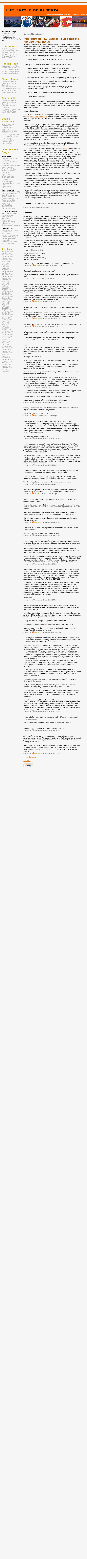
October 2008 (6, 313)
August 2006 (6, 270)
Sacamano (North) (8, 52)
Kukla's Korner (7, 232)
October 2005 (6, 253)
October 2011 (6, 358)
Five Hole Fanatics (9, 181)
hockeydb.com (7, 138)
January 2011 (6, 351)
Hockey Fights (7, 142)
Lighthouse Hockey (8, 222)
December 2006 (7, 276)
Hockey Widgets (8, 140)
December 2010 (7, 349)
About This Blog (8, 58)
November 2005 (7, 255)
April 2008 (5, 303)
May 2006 (5, 265)
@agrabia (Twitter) (8, 56)
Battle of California (8, 202)
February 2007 (7, 280)
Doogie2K (5, 172)
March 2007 (6, 281)
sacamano (37, 279)
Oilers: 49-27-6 (7, 35)
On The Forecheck (8, 208)
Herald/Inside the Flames (11, 183)
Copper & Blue (7, 167)
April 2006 (5, 263)
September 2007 (7, 291)
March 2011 (6, 354)
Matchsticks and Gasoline (8, 178)
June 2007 (5, 286)
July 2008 (5, 308)
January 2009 (6, 318)
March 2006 (6, 261)
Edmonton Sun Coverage (11, 109)
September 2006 (7, 271)
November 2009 (7, 334)
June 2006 (5, 266)
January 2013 (6, 366)
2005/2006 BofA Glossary (11, 73)
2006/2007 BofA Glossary (11, 71)
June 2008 (5, 306)
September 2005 (7, 251)
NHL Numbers (7, 143)
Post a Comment (29, 757)
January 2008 (6, 298)
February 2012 (7, 361)
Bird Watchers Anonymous (11, 225)
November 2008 (7, 315)
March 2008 (6, 301)
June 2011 (5, 356)
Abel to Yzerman (7, 207)
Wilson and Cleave (9, 176)
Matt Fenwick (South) (9, 49)
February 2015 (7, 368)
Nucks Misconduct (8, 197)
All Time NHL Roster (9, 90)
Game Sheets (7, 127)
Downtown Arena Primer (11, 66)
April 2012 (5, 363)
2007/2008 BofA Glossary (11, 70)
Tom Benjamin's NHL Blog (11, 192)
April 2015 (5, 369)
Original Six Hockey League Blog (9, 239)
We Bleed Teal (7, 205)
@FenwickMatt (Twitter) (10, 51)
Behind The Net (7, 133)
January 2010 (6, 338)
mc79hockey (6, 160)
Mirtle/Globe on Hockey (10, 230)
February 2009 (7, 320)
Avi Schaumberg (39, 265)
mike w (36, 415)
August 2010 (6, 346)
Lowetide (5, 164)
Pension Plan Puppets (9, 213)
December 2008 (7, 316)
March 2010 (6, 341)
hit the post (6, 185)
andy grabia (38, 301)
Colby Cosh (6, 174)
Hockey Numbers (8, 243)
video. (65, 149)
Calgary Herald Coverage (11, 88)
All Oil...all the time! (9, 171)
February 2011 (7, 353)
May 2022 (5, 371)
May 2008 (5, 305)
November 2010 (7, 348)
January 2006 (6, 258)
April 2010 (5, 343)
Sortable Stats (7, 126)
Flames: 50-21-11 (8, 33)
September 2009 (7, 331)
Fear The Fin (6, 203)
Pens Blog (5, 218)
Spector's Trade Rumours (10, 235)
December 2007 (7, 296)
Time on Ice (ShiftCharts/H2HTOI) (9, 130)
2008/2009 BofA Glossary (11, 68)
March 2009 (6, 321)
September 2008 (7, 311)
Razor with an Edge (9, 200)
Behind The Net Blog (9, 237)
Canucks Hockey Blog (9, 193)
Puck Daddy (6, 233)
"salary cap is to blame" (38, 117)
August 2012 (6, 364)
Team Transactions (9, 92)
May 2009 (5, 324)
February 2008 (7, 300)
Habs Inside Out (7, 215)
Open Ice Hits (7, 187)
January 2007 (6, 278)
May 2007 (5, 285)
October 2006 (6, 273)
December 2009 (7, 336)
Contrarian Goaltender (9, 242)
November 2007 (7, 295)
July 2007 (5, 288)
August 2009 (6, 329)
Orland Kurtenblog (8, 195)
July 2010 (5, 344)
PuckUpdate (6, 220)
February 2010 (7, 339)
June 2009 (5, 326)
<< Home (26, 761)
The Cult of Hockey (9, 169)
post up (45, 203)
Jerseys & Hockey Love (10, 198)
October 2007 (6, 293)
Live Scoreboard (8, 124)
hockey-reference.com (10, 136)
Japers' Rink (6, 223)
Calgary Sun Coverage (10, 87)
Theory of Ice (6, 217)
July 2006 (5, 268)
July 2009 (5, 328)
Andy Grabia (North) (9, 54)
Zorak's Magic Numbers (10, 135)
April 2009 (5, 323)
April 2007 (5, 283)
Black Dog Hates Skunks (11, 165)
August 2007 (6, 290)
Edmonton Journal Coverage (8, 106)
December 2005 (7, 256)
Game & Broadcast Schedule (9, 84)
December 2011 (7, 359)
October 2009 (6, 333)
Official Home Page (9, 81)
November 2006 (7, 275)
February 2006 (7, 260)
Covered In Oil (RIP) (9, 158)
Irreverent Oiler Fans (9, 162)
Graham (37, 494)
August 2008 (6, 310)
